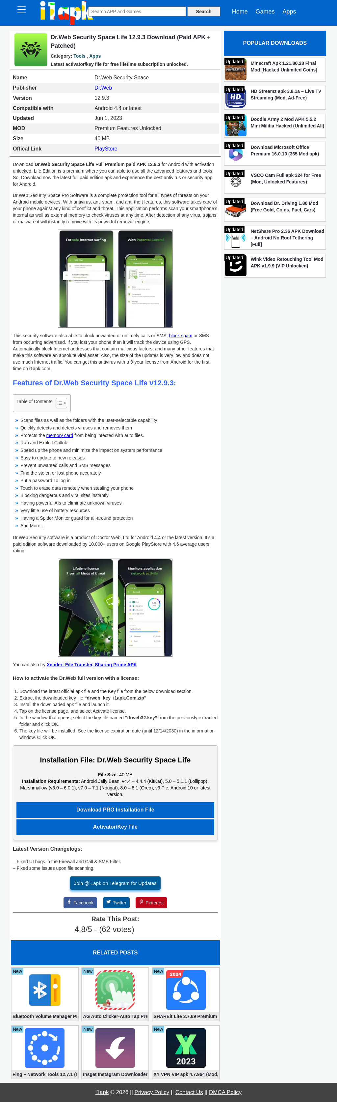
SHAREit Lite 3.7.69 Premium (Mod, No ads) (185, 1016)
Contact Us (189, 1092)
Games (265, 11)
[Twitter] (116, 902)
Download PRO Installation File (115, 810)
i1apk (102, 1092)
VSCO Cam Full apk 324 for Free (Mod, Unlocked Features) (286, 178)
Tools (79, 56)
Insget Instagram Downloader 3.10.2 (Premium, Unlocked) (115, 1074)
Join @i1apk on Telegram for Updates (115, 883)
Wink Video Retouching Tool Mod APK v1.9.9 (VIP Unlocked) (287, 262)
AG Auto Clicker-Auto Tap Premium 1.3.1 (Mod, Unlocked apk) (115, 1016)
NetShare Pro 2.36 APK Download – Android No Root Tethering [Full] (287, 238)
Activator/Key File (115, 827)
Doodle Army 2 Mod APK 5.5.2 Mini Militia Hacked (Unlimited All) (287, 122)
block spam (181, 335)
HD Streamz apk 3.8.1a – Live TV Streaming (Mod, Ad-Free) (286, 94)
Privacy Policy (152, 1092)
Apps (289, 11)
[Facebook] (80, 902)
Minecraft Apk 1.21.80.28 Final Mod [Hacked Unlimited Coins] (284, 66)
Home (240, 11)
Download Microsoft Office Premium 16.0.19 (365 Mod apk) (285, 150)
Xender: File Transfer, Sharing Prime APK (92, 664)
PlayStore (105, 149)
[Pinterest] (151, 902)
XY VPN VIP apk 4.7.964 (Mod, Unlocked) (185, 1074)
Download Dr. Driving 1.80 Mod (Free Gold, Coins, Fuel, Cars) (284, 206)
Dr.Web (103, 88)
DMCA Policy (225, 1092)
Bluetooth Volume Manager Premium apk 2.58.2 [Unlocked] (45, 1016)
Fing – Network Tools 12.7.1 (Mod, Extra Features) (45, 1074)
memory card (59, 435)
